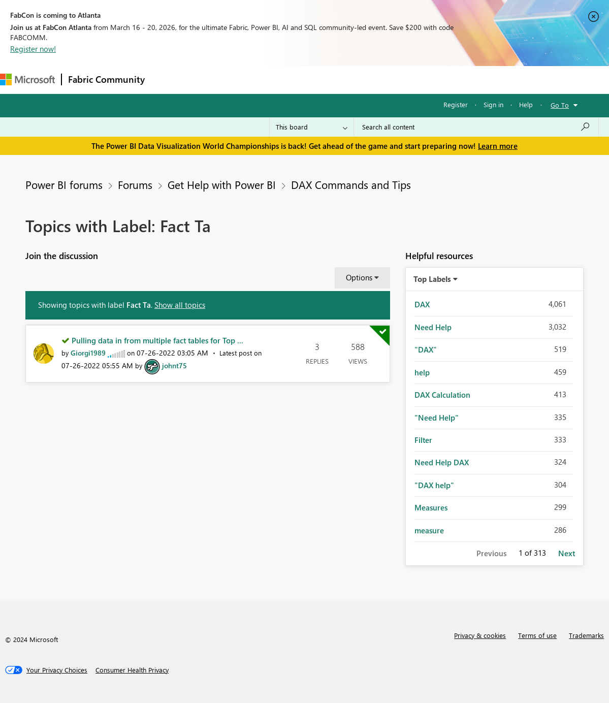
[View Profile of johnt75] (174, 365)
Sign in (493, 104)
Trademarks (586, 635)
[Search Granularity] (312, 127)
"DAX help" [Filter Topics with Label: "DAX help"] (434, 485)
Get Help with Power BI (222, 184)
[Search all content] (476, 127)
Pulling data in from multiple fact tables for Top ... (157, 340)
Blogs (345, 79)
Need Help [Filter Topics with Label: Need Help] (433, 327)
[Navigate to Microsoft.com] (27, 79)
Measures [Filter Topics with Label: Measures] (430, 507)
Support (427, 79)
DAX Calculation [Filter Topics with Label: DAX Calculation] (442, 395)
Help (526, 104)
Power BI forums (64, 184)
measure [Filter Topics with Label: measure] (429, 530)
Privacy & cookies (480, 635)
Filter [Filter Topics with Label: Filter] (423, 440)
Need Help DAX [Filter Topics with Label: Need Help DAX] (441, 462)
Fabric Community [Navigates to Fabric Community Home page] (106, 79)
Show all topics (179, 305)
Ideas (254, 79)
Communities (299, 79)
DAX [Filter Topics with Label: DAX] (422, 304)
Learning (384, 79)
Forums (168, 79)
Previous (491, 553)
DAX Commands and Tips (351, 184)
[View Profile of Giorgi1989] (88, 352)
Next (566, 553)
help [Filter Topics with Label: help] (422, 372)
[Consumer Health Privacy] (132, 670)
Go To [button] (560, 105)
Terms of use (537, 635)
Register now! (33, 49)
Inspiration (212, 79)
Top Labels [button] (432, 279)
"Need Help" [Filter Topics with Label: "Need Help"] (436, 417)
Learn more (498, 146)
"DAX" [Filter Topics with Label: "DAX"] (425, 349)
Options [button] (359, 277)
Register (455, 104)
